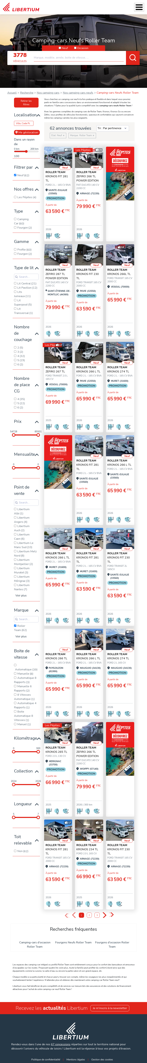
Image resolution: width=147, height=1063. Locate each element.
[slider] (13, 435)
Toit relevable (23, 840)
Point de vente (21, 490)
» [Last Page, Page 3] (111, 915)
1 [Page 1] (81, 915)
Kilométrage (25, 738)
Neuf (65, 48)
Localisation (25, 115)
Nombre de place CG (22, 385)
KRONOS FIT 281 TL (57, 176)
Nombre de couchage (23, 333)
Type (18, 211)
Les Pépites (83, 150)
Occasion (82, 48)
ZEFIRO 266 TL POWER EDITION (87, 176)
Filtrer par (23, 167)
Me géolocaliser (27, 132)
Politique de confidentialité (45, 1059)
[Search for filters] (26, 277)
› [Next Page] (104, 915)
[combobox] (87, 56)
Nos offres (24, 189)
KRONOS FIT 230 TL (87, 274)
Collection (23, 771)
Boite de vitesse (22, 654)
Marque (21, 610)
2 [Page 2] (89, 915)
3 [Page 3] (97, 915)
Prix (18, 421)
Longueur (23, 804)
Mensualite (24, 454)
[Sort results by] (113, 128)
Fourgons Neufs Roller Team (73, 942)
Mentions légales (75, 1059)
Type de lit (23, 268)
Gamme (21, 241)
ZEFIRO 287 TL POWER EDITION (57, 274)
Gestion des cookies (102, 1059)
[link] (21, 7)
